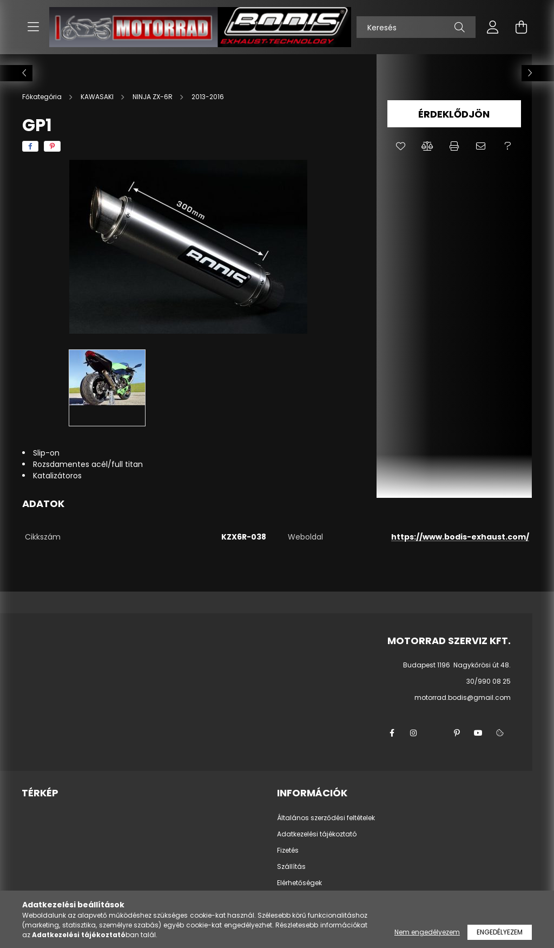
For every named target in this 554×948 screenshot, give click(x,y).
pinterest (456, 733)
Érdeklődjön (454, 114)
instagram (413, 733)
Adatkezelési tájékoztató (317, 834)
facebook (392, 733)
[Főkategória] (42, 96)
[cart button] (521, 27)
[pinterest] (52, 146)
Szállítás (291, 867)
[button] (400, 146)
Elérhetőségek (299, 883)
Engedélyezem (500, 932)
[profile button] (493, 27)
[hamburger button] (33, 27)
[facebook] (30, 146)
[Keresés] (416, 27)
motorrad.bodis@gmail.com (462, 697)
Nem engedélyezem (427, 932)
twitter (435, 733)
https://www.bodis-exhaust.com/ (460, 536)
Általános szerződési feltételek (326, 818)
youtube (478, 733)
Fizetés (288, 850)
